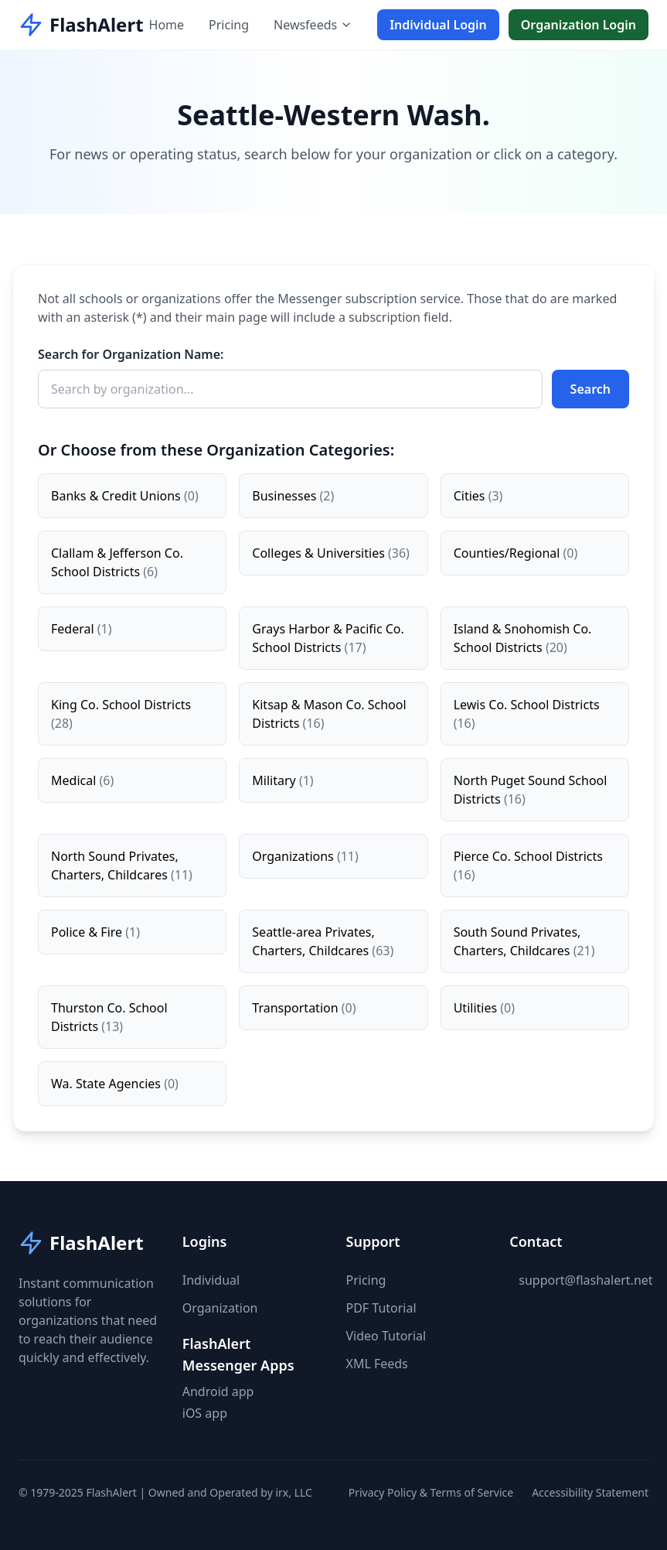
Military (282, 780)
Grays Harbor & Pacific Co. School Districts (328, 638)
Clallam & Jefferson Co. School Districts (117, 562)
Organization (220, 1307)
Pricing (229, 24)
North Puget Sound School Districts (530, 789)
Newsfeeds (313, 24)
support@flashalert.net (585, 1280)
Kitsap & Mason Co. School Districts (329, 714)
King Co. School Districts (121, 714)
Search (590, 389)
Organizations (305, 856)
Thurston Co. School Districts (109, 1017)
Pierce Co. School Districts (528, 865)
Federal (81, 628)
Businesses (293, 495)
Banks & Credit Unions (125, 495)
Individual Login (438, 24)
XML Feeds (377, 1363)
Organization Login (578, 24)
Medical (82, 780)
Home (167, 24)
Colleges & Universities (331, 553)
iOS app (204, 1413)
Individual (211, 1280)
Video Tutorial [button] (386, 1335)
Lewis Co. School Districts (527, 714)
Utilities (484, 1007)
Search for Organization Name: (131, 354)
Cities (478, 495)
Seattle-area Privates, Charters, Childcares (322, 941)
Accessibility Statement (590, 1492)
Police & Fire (95, 932)
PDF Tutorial (381, 1307)
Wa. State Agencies (115, 1083)
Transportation (304, 1007)
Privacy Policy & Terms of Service (431, 1492)
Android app (218, 1391)
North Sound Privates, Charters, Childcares (121, 865)
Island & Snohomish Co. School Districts (523, 638)
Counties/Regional (516, 553)
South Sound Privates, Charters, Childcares (524, 941)
